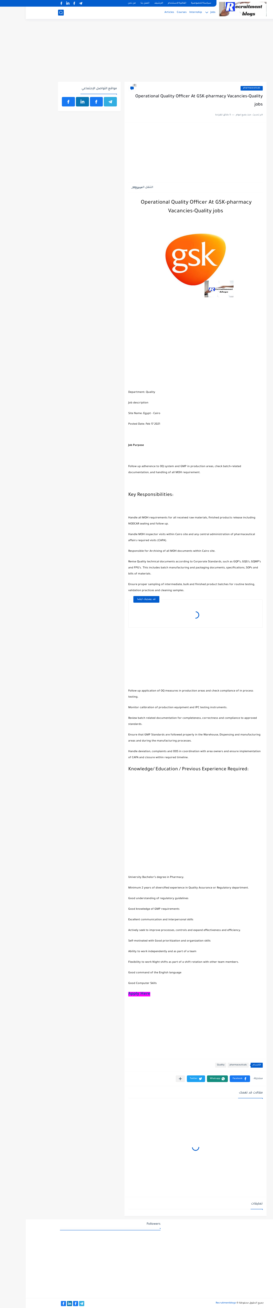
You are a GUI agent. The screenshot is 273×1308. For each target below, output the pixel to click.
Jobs (187, 12)
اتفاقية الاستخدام (151, 3)
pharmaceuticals (225, 88)
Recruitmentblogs (200, 1303)
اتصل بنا (119, 3)
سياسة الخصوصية (175, 3)
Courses (156, 12)
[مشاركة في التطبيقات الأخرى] (154, 1078)
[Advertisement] (136, 52)
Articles (143, 12)
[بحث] (35, 13)
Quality (195, 1065)
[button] (214, 1078)
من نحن (106, 3)
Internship (170, 12)
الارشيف (132, 3)
